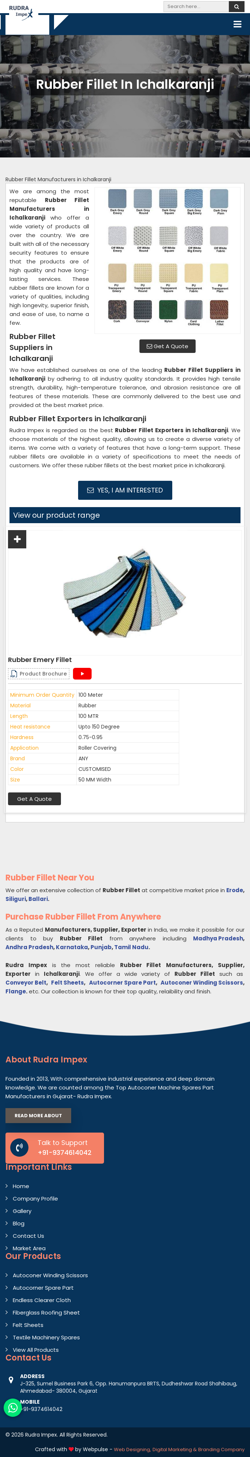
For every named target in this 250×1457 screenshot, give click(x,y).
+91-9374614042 (65, 1152)
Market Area (29, 1248)
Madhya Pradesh (218, 938)
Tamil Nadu (131, 947)
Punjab (101, 947)
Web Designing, (132, 1449)
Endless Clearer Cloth (42, 1300)
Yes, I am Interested (125, 490)
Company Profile (35, 1198)
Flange (15, 991)
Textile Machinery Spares (46, 1337)
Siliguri (15, 899)
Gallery (22, 1211)
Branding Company (221, 1449)
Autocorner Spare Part (122, 982)
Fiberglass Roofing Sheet (46, 1312)
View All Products (36, 1350)
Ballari (38, 899)
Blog (18, 1223)
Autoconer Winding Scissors (202, 982)
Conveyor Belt (25, 982)
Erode (234, 890)
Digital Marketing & (175, 1449)
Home (21, 1186)
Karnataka (72, 947)
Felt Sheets (67, 982)
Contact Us (28, 1236)
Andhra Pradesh (29, 947)
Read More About (38, 1115)
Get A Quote (167, 346)
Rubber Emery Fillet (40, 659)
